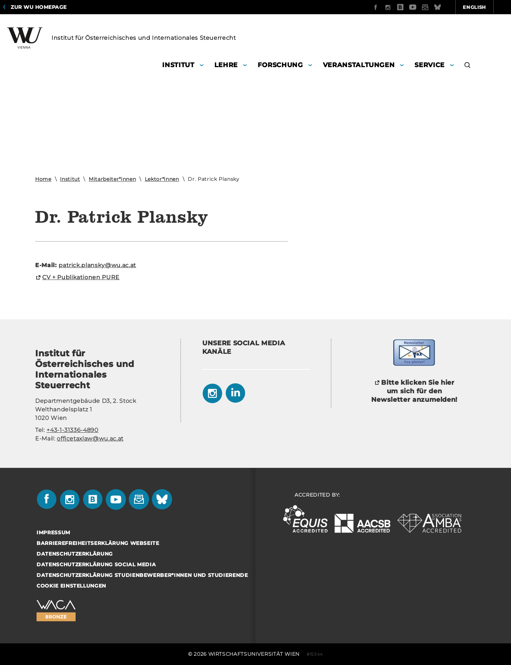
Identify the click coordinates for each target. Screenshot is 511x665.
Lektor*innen (162, 179)
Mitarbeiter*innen (112, 179)
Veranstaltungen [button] (359, 65)
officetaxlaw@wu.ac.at (90, 438)
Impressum (53, 532)
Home (43, 179)
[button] (467, 66)
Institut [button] (178, 65)
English (436, 7)
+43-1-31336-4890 (72, 430)
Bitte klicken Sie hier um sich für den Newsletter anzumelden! (414, 391)
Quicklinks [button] (483, 7)
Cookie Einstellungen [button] (71, 586)
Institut (70, 179)
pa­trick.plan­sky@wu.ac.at (97, 265)
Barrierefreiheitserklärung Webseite (98, 543)
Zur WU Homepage (39, 7)
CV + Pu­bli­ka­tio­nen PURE (81, 277)
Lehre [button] (226, 65)
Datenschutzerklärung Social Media (96, 564)
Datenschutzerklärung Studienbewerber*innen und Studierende (142, 575)
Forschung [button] (280, 65)
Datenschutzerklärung (75, 554)
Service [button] (429, 65)
